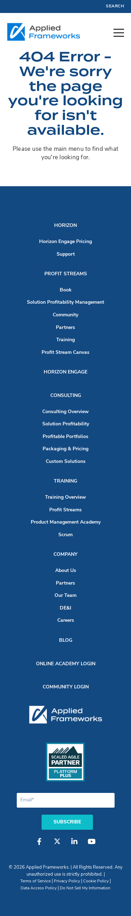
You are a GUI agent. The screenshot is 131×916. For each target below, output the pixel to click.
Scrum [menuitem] (65, 535)
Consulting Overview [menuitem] (65, 412)
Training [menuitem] (65, 340)
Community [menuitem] (65, 315)
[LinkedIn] (74, 845)
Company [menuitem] (65, 554)
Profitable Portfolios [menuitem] (65, 436)
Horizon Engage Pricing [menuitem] (65, 241)
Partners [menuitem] (65, 327)
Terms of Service (35, 881)
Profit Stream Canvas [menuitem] (65, 352)
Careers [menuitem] (65, 620)
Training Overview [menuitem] (65, 497)
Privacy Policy (67, 881)
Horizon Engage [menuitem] (65, 372)
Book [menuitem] (66, 290)
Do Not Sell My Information (85, 888)
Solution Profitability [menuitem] (65, 424)
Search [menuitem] (115, 6)
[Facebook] (39, 845)
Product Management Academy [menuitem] (66, 522)
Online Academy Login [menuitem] (65, 664)
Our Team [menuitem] (65, 595)
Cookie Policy (96, 881)
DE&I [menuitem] (65, 608)
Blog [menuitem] (65, 640)
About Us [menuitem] (65, 570)
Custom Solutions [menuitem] (66, 461)
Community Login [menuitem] (66, 687)
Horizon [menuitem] (65, 225)
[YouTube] (92, 845)
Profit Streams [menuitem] (65, 274)
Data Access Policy (39, 888)
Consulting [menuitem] (65, 395)
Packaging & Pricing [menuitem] (65, 449)
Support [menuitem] (66, 254)
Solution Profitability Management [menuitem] (65, 302)
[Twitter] (57, 845)
